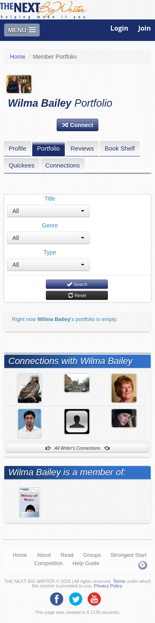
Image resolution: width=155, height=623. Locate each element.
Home (17, 56)
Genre (50, 225)
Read (67, 555)
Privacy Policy (108, 585)
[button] (78, 125)
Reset (77, 295)
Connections (62, 165)
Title (50, 198)
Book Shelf (120, 148)
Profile (17, 148)
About (44, 555)
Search (77, 284)
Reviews (82, 148)
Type (49, 252)
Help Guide (85, 563)
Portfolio (48, 148)
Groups (92, 555)
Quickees (22, 165)
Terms (119, 581)
